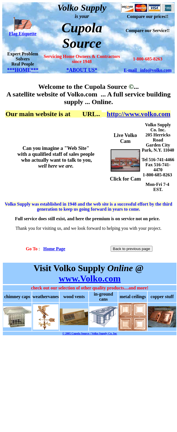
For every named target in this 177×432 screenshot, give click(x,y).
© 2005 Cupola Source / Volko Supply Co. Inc (89, 333)
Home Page (54, 248)
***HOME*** (22, 70)
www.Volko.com (90, 278)
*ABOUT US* (81, 70)
